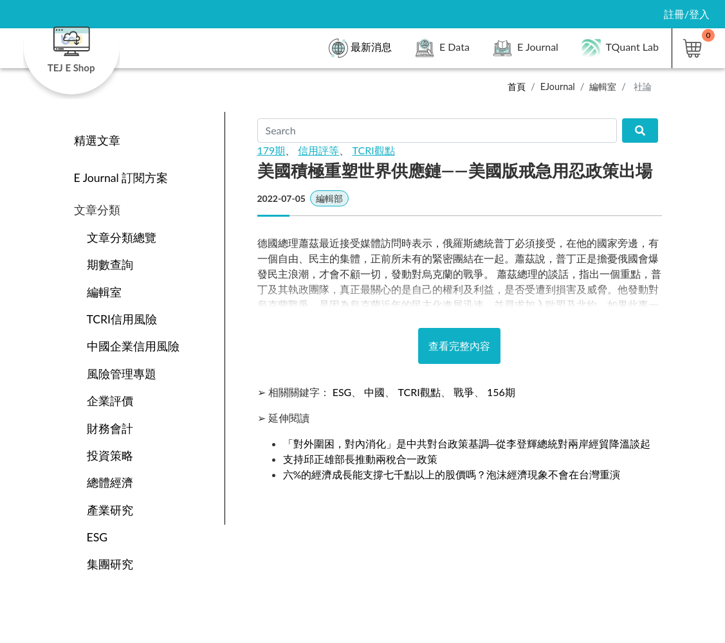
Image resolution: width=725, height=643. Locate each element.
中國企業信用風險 (133, 346)
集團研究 (110, 564)
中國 (374, 392)
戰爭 (464, 392)
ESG (97, 537)
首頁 (517, 86)
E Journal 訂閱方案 (121, 178)
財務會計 (110, 428)
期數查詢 (110, 264)
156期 (501, 392)
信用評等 (318, 150)
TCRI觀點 (374, 150)
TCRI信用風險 (122, 319)
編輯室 (602, 86)
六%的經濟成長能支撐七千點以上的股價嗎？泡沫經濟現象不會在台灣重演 (452, 474)
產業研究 (110, 510)
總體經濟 (110, 482)
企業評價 (110, 401)
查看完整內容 (459, 346)
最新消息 (360, 48)
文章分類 (97, 210)
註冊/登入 (687, 14)
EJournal (557, 86)
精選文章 (97, 140)
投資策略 (110, 455)
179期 (271, 150)
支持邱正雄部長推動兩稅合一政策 (360, 459)
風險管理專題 (121, 374)
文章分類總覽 (121, 237)
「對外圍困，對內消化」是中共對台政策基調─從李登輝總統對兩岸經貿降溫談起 (467, 443)
